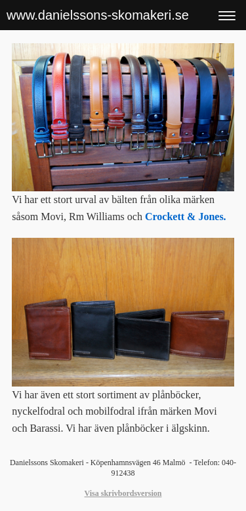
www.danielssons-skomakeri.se (98, 15)
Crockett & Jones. (185, 216)
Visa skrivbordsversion (123, 493)
